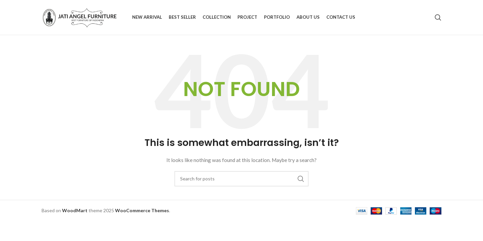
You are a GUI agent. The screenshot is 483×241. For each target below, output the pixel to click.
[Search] (438, 17)
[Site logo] (83, 17)
